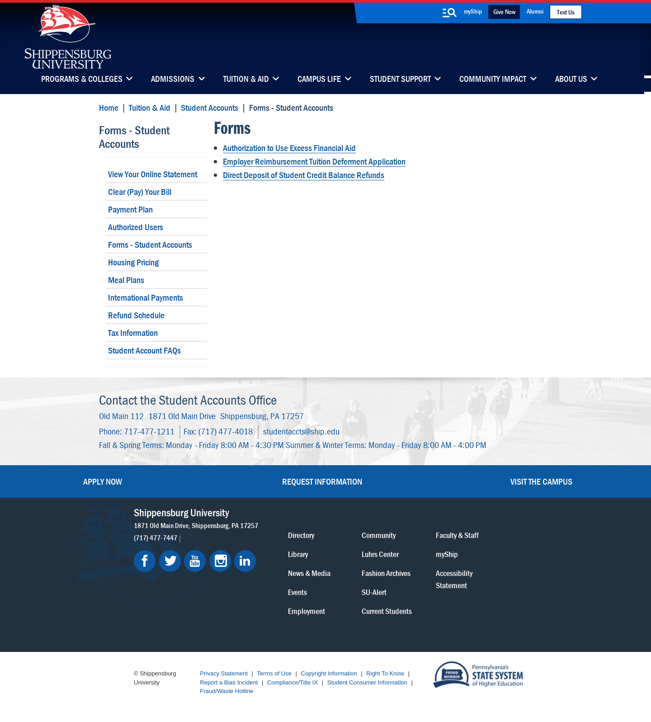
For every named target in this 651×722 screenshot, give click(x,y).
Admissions (172, 79)
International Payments (145, 297)
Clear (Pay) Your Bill (139, 191)
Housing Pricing (133, 262)
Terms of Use (274, 673)
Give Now (504, 11)
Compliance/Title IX (292, 682)
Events (297, 591)
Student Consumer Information (367, 682)
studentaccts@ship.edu (301, 431)
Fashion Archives (386, 572)
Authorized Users (135, 226)
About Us (571, 79)
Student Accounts (209, 107)
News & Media (309, 572)
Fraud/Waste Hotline (226, 691)
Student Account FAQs (144, 350)
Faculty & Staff (457, 534)
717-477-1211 (149, 431)
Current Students (387, 610)
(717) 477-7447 (155, 537)
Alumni (535, 11)
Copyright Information (329, 673)
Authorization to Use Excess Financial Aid (289, 147)
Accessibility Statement (454, 578)
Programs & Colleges (82, 79)
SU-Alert (374, 591)
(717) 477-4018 (225, 431)
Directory (301, 534)
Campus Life (319, 79)
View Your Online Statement (152, 173)
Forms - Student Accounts (134, 137)
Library (298, 553)
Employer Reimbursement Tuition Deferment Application (314, 161)
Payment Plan (130, 209)
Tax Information (133, 332)
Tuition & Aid (246, 79)
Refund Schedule (136, 315)
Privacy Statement (224, 673)
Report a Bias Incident (229, 682)
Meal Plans (126, 279)
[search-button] (449, 13)
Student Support (400, 79)
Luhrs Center (380, 553)
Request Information (322, 481)
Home (108, 107)
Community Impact (492, 79)
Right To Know (385, 673)
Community (379, 534)
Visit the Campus (541, 481)
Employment (306, 610)
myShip (473, 11)
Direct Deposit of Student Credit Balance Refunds (303, 174)
